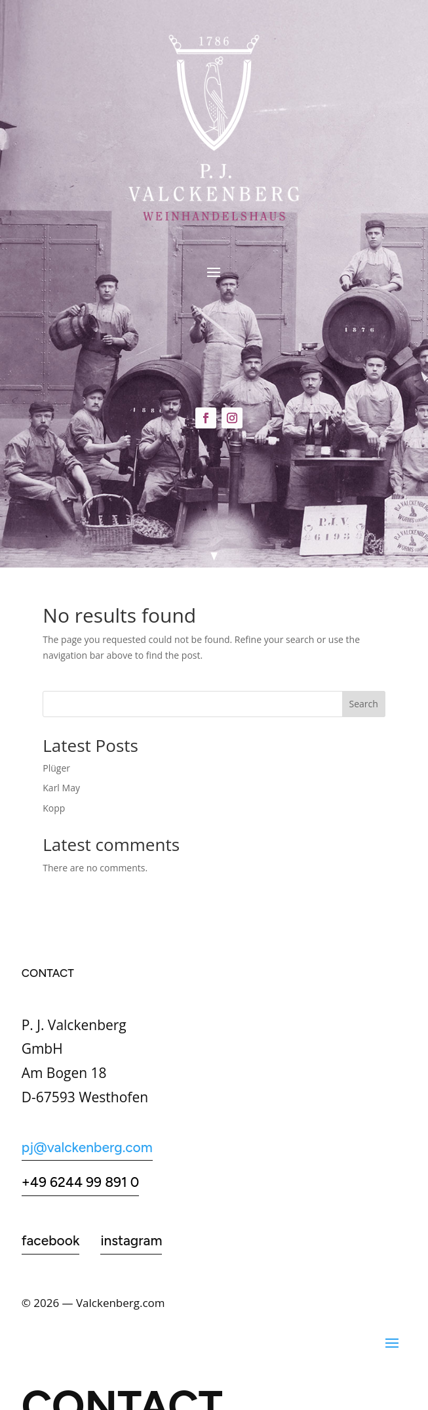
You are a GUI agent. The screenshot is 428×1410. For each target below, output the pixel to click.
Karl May (61, 787)
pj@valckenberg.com (87, 1147)
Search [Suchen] (363, 703)
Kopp (54, 808)
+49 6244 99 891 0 (81, 1182)
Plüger (56, 768)
